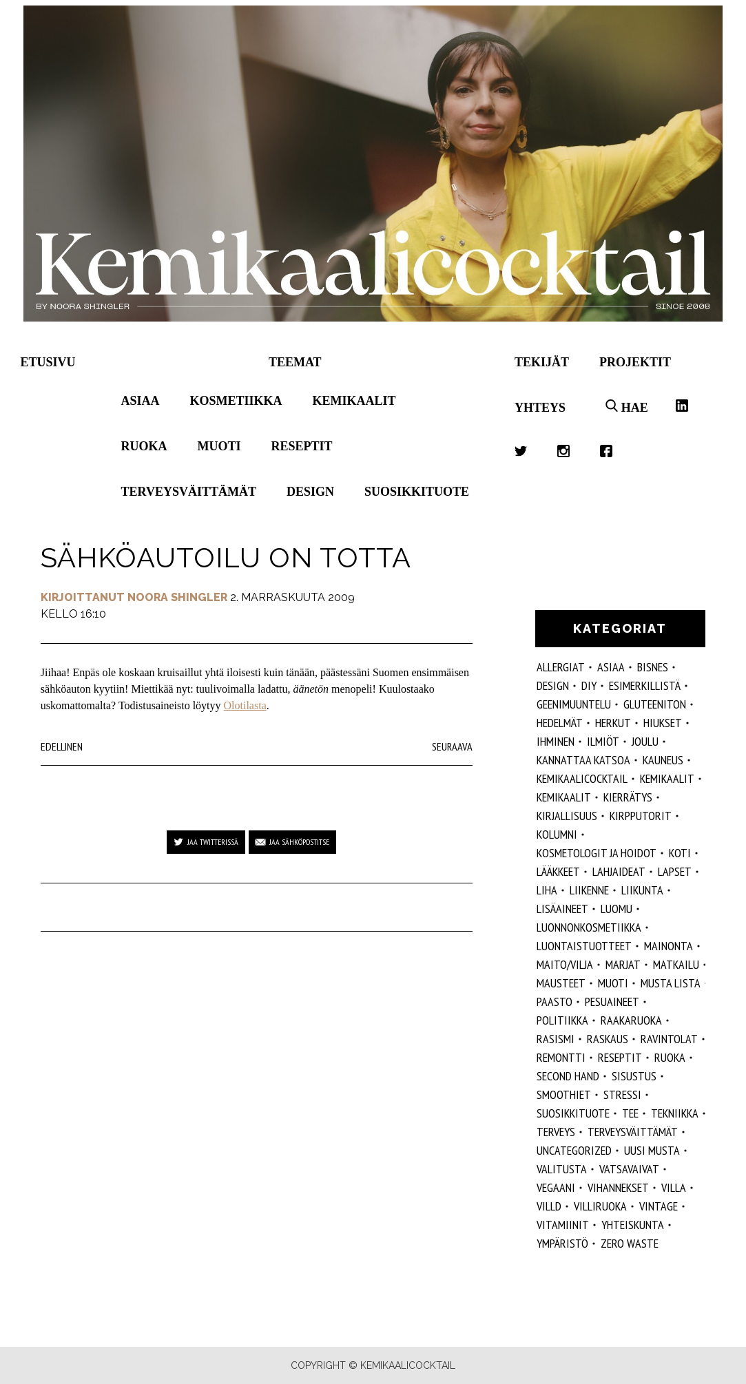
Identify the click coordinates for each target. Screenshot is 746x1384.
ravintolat (669, 1039)
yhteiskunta (632, 1225)
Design (310, 492)
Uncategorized (574, 1150)
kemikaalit (564, 797)
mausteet (561, 983)
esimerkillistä (645, 685)
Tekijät (542, 362)
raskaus (607, 1039)
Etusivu (48, 362)
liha (547, 890)
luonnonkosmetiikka (589, 927)
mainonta (668, 946)
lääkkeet (558, 871)
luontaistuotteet (584, 946)
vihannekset (618, 1187)
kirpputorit (641, 816)
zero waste (630, 1243)
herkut (613, 723)
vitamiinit (563, 1225)
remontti (561, 1057)
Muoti (219, 446)
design (553, 685)
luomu (616, 908)
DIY (589, 685)
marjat (623, 964)
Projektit (635, 362)
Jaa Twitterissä (212, 842)
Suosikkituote (416, 492)
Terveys (556, 1132)
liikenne (589, 890)
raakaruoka (631, 1020)
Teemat (295, 362)
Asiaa (140, 401)
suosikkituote (573, 1113)
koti (680, 853)
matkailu (676, 964)
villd (549, 1206)
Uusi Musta (652, 1150)
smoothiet (564, 1094)
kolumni (557, 834)
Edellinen (62, 746)
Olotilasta (245, 705)
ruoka (669, 1057)
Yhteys (540, 408)
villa (673, 1187)
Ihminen (555, 741)
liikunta (642, 890)
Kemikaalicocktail (582, 778)
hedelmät (560, 723)
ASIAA (611, 667)
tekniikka (674, 1113)
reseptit (620, 1057)
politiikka (562, 1020)
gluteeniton (654, 704)
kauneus (663, 760)
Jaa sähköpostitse (299, 842)
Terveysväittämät (188, 492)
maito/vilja (565, 964)
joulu (645, 741)
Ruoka (144, 446)
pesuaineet (612, 1001)
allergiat (561, 667)
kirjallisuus (567, 816)
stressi (622, 1094)
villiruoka (600, 1206)
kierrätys (627, 797)
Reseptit (302, 446)
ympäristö (562, 1243)
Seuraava (452, 746)
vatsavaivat (629, 1169)
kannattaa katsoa (583, 760)
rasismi (555, 1039)
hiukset (662, 723)
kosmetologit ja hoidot (596, 853)
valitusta (562, 1169)
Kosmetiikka (236, 401)
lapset (675, 871)
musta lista (671, 983)
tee (630, 1113)
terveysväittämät (633, 1132)
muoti (613, 983)
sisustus (634, 1076)
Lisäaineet (562, 908)
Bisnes (652, 667)
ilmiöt (603, 741)
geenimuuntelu (574, 704)
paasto (554, 1001)
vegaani (556, 1187)
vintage (658, 1206)
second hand (568, 1076)
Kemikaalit (354, 401)
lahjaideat (618, 871)
